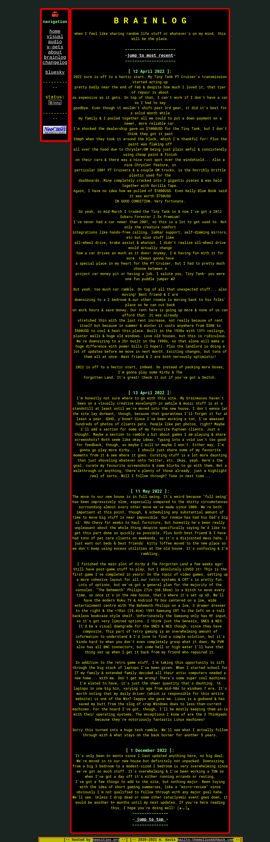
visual (55, 36)
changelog (55, 62)
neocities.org (106, 840)
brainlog (55, 57)
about (55, 52)
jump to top (150, 819)
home (55, 31)
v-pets (55, 47)
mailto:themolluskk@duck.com (205, 840)
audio (55, 42)
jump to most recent (150, 55)
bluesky (54, 72)
